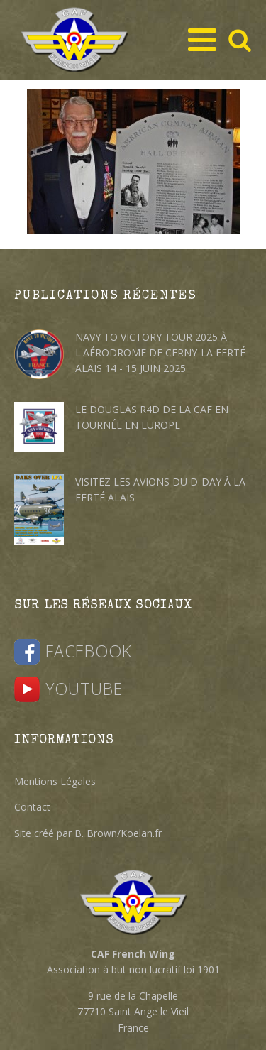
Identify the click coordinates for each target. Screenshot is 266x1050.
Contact (32, 807)
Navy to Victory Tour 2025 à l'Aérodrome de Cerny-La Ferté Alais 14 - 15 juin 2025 (160, 353)
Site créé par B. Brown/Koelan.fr (88, 833)
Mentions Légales (55, 781)
